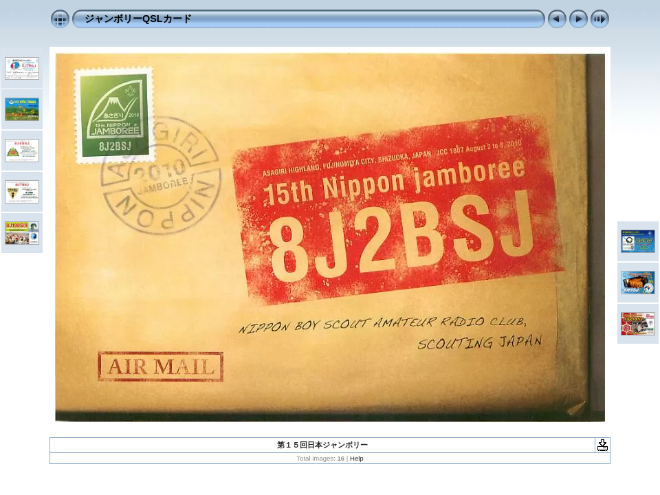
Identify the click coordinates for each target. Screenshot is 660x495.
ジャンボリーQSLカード (138, 18)
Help (357, 458)
